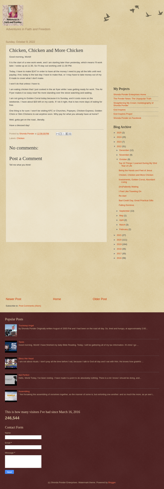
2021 (119, 235)
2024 (119, 137)
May (121, 215)
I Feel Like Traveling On (130, 191)
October (123, 159)
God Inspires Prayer (123, 114)
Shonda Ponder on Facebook (127, 118)
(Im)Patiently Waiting (128, 186)
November (124, 155)
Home (57, 299)
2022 (119, 146)
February (123, 229)
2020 (119, 240)
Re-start (122, 196)
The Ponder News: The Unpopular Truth (132, 98)
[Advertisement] (56, 269)
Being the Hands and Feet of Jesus (135, 170)
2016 (119, 258)
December (124, 150)
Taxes (21, 342)
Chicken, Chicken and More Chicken (136, 175)
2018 (119, 249)
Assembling (24, 391)
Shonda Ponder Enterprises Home (129, 94)
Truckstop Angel (26, 325)
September (124, 211)
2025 (119, 132)
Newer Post (13, 299)
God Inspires (119, 109)
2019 (119, 244)
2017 (119, 253)
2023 (119, 141)
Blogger (112, 482)
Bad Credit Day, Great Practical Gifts (136, 200)
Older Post (100, 299)
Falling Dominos (126, 205)
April (121, 220)
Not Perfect (24, 375)
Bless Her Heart (26, 358)
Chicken (21, 138)
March (122, 224)
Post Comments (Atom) (30, 306)
